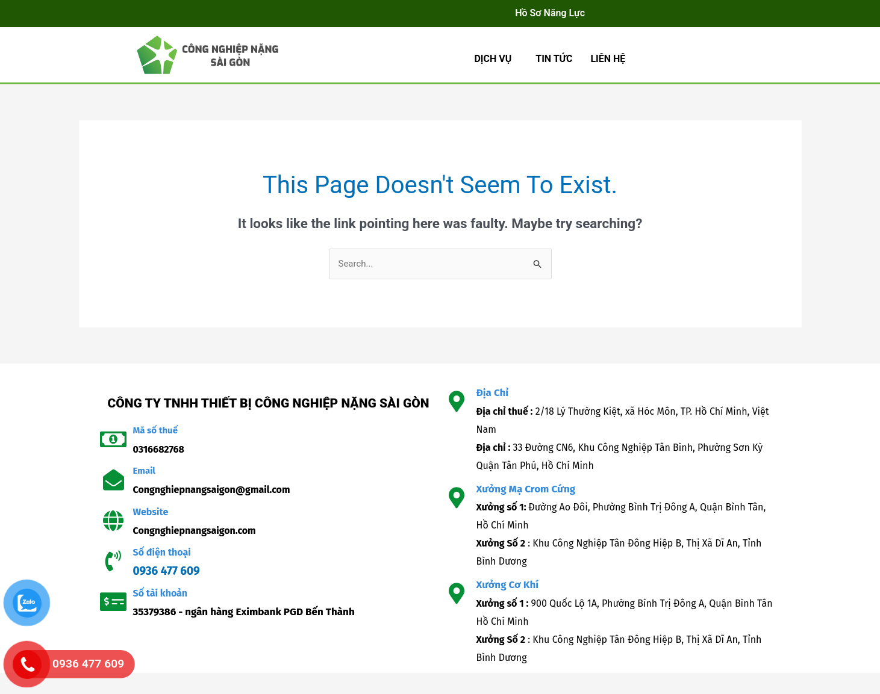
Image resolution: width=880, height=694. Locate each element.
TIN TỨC (553, 58)
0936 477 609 (166, 571)
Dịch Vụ (492, 58)
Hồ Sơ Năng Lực (550, 13)
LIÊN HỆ (607, 58)
